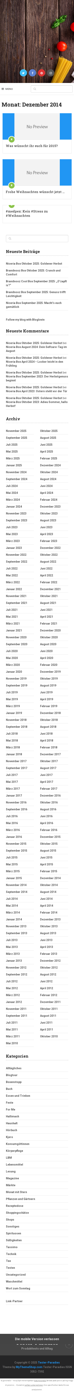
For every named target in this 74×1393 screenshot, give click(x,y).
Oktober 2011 (49, 1008)
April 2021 (46, 616)
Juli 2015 (12, 857)
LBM (9, 1157)
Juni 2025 (46, 444)
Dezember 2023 (50, 506)
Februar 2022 (48, 582)
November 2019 (16, 678)
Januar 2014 (14, 919)
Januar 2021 (14, 630)
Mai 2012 (12, 988)
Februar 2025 (48, 458)
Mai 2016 (12, 823)
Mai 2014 (12, 905)
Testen (10, 1267)
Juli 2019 (12, 692)
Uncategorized (16, 1274)
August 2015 (48, 850)
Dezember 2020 (50, 630)
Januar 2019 (14, 713)
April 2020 (46, 658)
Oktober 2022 (49, 554)
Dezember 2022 (50, 547)
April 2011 (46, 1029)
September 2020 (16, 644)
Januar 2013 (14, 960)
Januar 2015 (14, 878)
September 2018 (16, 726)
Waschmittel (14, 1281)
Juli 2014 (12, 898)
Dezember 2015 (50, 836)
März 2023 (13, 541)
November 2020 (16, 637)
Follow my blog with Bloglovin (25, 319)
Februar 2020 (48, 664)
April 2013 (46, 947)
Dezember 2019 (50, 671)
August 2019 (48, 685)
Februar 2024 (48, 499)
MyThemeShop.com (29, 1367)
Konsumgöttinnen (17, 1143)
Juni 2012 (46, 981)
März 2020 (13, 664)
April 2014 (46, 905)
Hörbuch (11, 1130)
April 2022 (46, 575)
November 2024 (16, 472)
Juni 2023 (46, 527)
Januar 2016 (14, 836)
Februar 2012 (48, 995)
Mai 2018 (12, 740)
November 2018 (16, 719)
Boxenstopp (14, 1082)
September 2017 (16, 768)
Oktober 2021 (49, 596)
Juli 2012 (12, 981)
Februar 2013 (48, 953)
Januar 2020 (14, 671)
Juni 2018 (46, 733)
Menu (9, 88)
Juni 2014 (46, 898)
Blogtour (12, 1075)
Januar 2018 (14, 754)
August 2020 (48, 644)
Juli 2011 (12, 1022)
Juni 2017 (46, 775)
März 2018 (13, 747)
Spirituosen (13, 1233)
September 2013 (16, 933)
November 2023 (16, 513)
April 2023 (46, 534)
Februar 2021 (48, 623)
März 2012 (13, 995)
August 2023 (48, 520)
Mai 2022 (12, 575)
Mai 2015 (12, 864)
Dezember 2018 (50, 713)
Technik (11, 1254)
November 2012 (16, 967)
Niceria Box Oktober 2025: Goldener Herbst (34, 263)
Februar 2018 (48, 747)
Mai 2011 (12, 1029)
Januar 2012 (14, 1002)
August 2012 (48, 974)
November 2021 (16, 596)
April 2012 (46, 988)
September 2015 (16, 850)
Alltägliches (14, 1068)
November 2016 (16, 802)
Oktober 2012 (49, 967)
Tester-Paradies (49, 1362)
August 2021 (48, 602)
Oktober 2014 (49, 885)
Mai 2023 (12, 534)
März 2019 (13, 706)
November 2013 (16, 926)
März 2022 (13, 582)
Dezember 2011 (50, 1002)
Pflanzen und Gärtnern (20, 1199)
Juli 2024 (12, 486)
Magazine (12, 1178)
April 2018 (46, 740)
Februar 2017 (48, 788)
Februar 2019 (48, 706)
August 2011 (48, 1015)
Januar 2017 (14, 795)
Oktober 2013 (49, 926)
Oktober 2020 (49, 637)
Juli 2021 (12, 609)
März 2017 (13, 788)
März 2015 (13, 871)
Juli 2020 (12, 651)
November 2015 (16, 843)
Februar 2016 (48, 830)
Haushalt (12, 1123)
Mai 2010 (12, 1043)
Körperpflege (14, 1150)
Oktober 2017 (49, 761)
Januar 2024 (14, 506)
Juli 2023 (12, 527)
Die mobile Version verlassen (37, 1339)
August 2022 (48, 561)
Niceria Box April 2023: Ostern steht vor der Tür (36, 391)
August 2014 (48, 891)
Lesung (11, 1171)
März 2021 (13, 623)
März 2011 (13, 1036)
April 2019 (46, 699)
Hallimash (12, 1116)
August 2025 (48, 437)
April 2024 (46, 492)
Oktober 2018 (49, 719)
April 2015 (46, 864)
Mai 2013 (12, 947)
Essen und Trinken (18, 1095)
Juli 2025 (12, 444)
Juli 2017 (12, 775)
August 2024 (48, 479)
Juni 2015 (46, 857)
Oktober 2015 (49, 843)
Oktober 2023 (49, 513)
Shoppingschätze (17, 1212)
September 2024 (16, 479)
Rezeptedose (14, 1205)
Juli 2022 (12, 568)
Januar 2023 (14, 547)
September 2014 (16, 891)
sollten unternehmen (34, 1385)
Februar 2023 (48, 541)
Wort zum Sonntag (18, 1288)
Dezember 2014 (50, 878)
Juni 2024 (46, 486)
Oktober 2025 (49, 430)
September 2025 (16, 437)
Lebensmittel (14, 1164)
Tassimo (12, 1247)
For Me (10, 1109)
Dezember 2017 (50, 754)
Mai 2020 (12, 658)
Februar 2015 (48, 871)
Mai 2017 (12, 781)
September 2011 (16, 1015)
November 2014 (16, 885)
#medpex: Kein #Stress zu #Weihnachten (27, 213)
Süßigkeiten (14, 1240)
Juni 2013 (46, 940)
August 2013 (48, 933)
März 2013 (13, 953)
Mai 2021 (12, 616)
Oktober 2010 (49, 1036)
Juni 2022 (46, 568)
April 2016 (46, 823)
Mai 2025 (12, 451)
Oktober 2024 (49, 472)
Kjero (9, 1137)
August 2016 (48, 809)
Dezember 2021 (50, 589)
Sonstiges (12, 1226)
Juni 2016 (46, 816)
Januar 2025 (14, 465)
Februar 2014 (48, 912)
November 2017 (16, 761)
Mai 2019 (12, 699)
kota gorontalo (40, 1381)
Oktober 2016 (49, 802)
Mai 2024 (12, 492)
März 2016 (13, 830)
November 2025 (16, 430)
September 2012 (16, 974)
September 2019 (16, 685)
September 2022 (16, 561)
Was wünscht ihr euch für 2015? (32, 146)
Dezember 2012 (50, 960)
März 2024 (13, 499)
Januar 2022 (14, 589)
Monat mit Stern (16, 1192)
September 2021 (16, 602)
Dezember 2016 (50, 795)
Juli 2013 (12, 940)
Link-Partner (14, 1301)
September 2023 (16, 520)
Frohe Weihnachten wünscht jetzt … (35, 192)
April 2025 (46, 451)
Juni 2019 (46, 692)
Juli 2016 (12, 816)
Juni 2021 (46, 609)
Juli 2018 (12, 733)
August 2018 (48, 726)
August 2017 (48, 768)
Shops (10, 1219)
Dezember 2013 (50, 919)
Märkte (10, 1185)
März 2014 (13, 912)
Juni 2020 (46, 651)
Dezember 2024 (50, 465)
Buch (9, 1088)
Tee (8, 1260)
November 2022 (16, 554)
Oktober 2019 (49, 678)
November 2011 (16, 1008)
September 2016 (16, 809)
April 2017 (46, 781)
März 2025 (13, 458)
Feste (9, 1102)
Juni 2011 (46, 1022)
